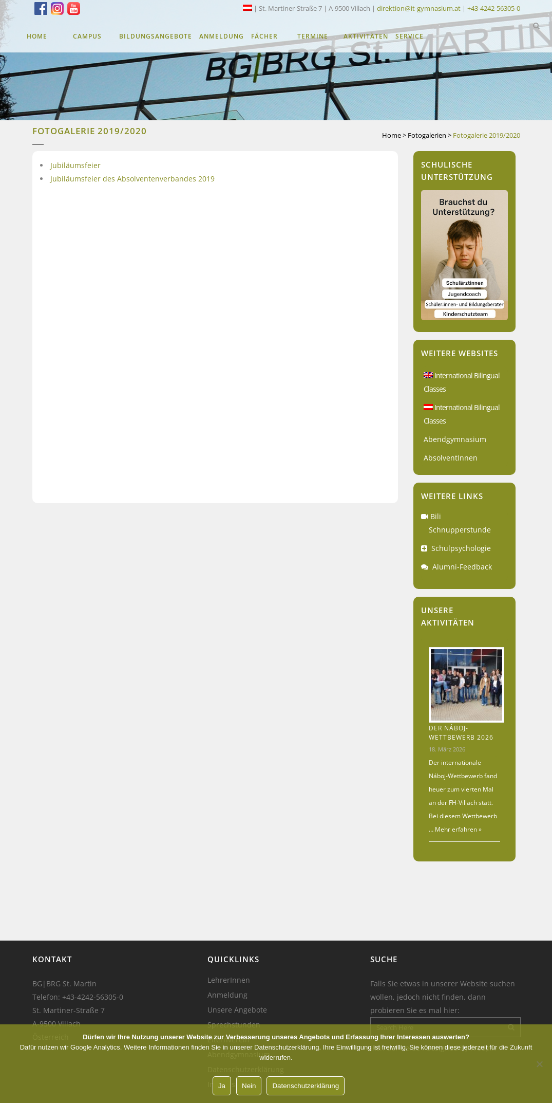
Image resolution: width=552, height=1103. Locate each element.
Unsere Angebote (237, 1010)
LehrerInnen (228, 980)
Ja (221, 1086)
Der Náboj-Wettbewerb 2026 (461, 733)
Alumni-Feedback (462, 567)
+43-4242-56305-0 (493, 8)
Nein (249, 1086)
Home (391, 135)
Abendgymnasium (455, 439)
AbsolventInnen (451, 458)
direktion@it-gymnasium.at (419, 8)
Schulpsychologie (461, 548)
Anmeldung (227, 995)
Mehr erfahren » (457, 829)
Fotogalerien (427, 135)
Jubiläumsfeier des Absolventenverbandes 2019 (132, 178)
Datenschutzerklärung (305, 1086)
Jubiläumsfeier (75, 165)
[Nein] (539, 1064)
